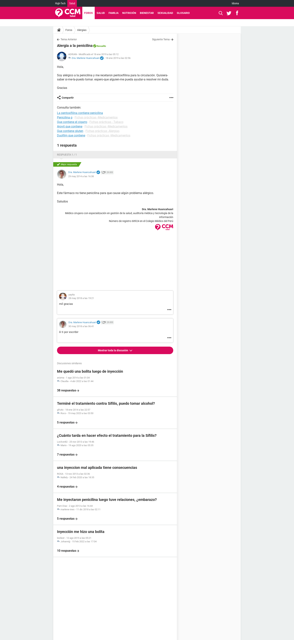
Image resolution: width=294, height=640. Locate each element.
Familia (113, 12)
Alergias (81, 29)
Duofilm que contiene (71, 135)
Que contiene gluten (70, 131)
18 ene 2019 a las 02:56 (118, 58)
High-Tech (60, 3)
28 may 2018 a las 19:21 (81, 298)
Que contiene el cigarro (72, 122)
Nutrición (129, 12)
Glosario (183, 12)
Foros (88, 12)
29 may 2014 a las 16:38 (81, 176)
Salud (72, 3)
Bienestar (147, 12)
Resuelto (101, 46)
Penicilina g (64, 117)
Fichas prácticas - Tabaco (106, 122)
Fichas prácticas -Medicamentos (96, 117)
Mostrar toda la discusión (113, 350)
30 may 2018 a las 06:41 (81, 326)
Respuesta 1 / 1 (67, 154)
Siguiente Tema (161, 39)
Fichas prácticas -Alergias (102, 131)
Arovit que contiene (69, 126)
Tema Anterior (69, 39)
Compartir (68, 97)
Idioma (235, 3)
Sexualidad (165, 12)
